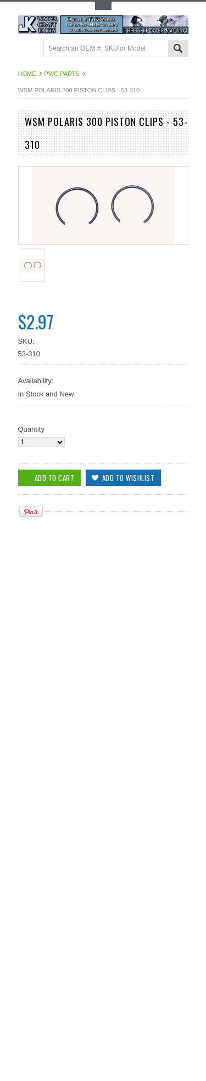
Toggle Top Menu (103, 6)
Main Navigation (27, 49)
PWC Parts (62, 73)
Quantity (31, 429)
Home (27, 73)
